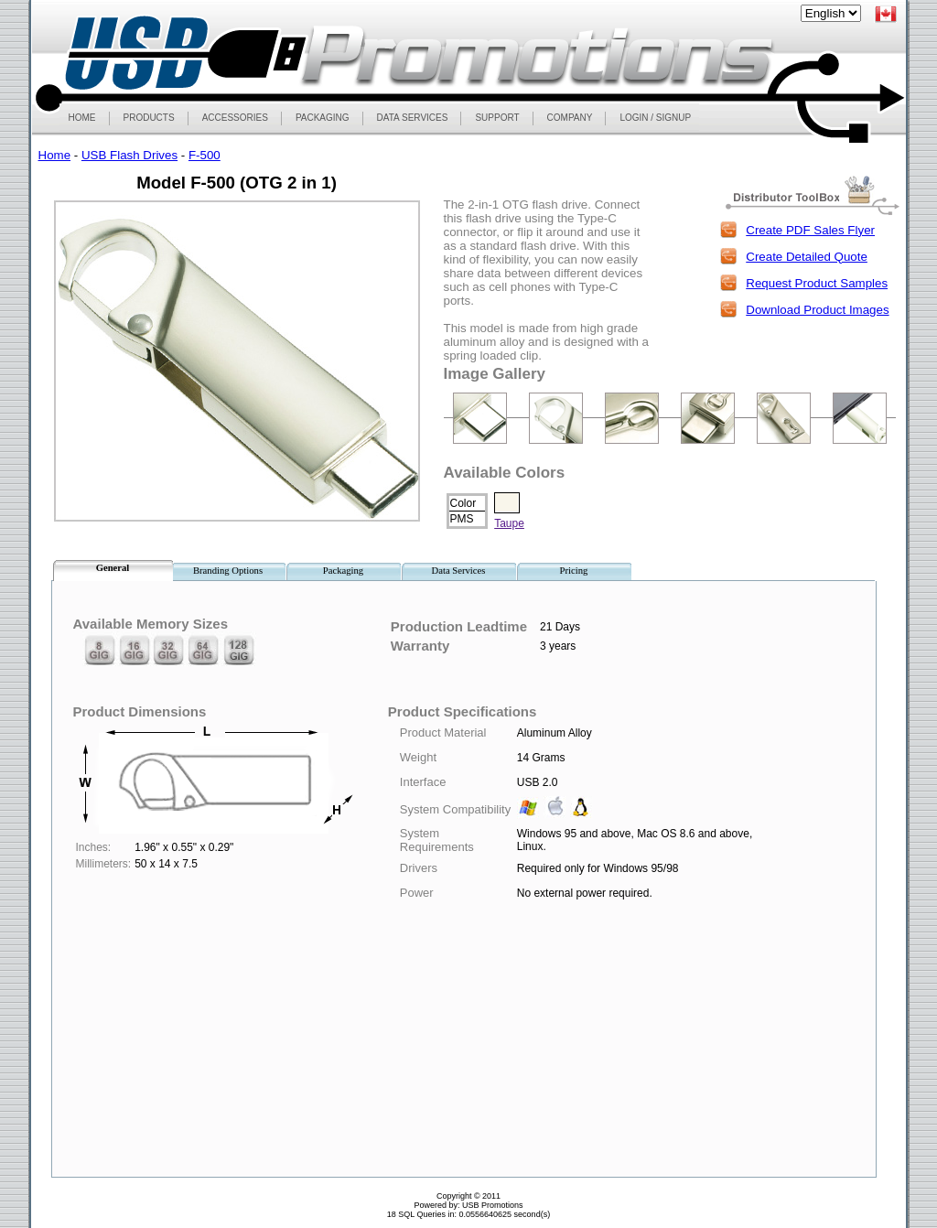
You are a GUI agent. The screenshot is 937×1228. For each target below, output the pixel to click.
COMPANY (570, 118)
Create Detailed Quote (806, 257)
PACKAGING (322, 117)
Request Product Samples (817, 283)
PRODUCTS (148, 117)
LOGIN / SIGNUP (655, 118)
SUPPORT (496, 117)
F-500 (204, 155)
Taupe (509, 523)
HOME (82, 118)
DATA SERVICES (412, 118)
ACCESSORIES (235, 117)
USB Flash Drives (129, 155)
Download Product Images (817, 310)
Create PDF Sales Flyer (810, 230)
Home (54, 155)
